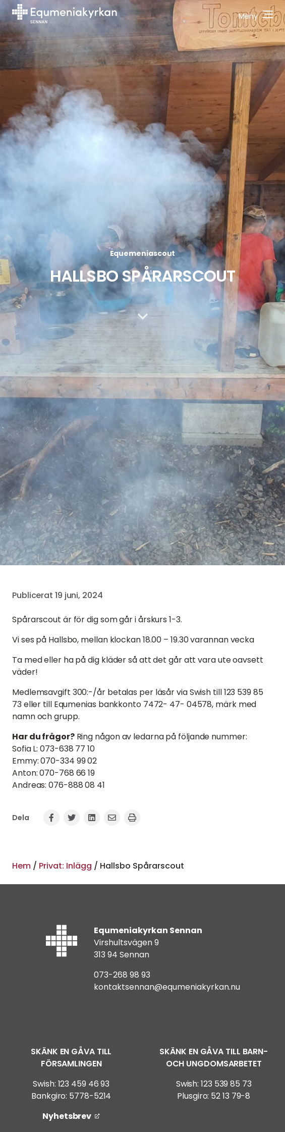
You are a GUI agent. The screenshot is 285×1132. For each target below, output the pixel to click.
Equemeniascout (143, 253)
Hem (21, 866)
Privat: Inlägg (65, 866)
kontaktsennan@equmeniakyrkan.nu (167, 987)
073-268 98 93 (122, 975)
